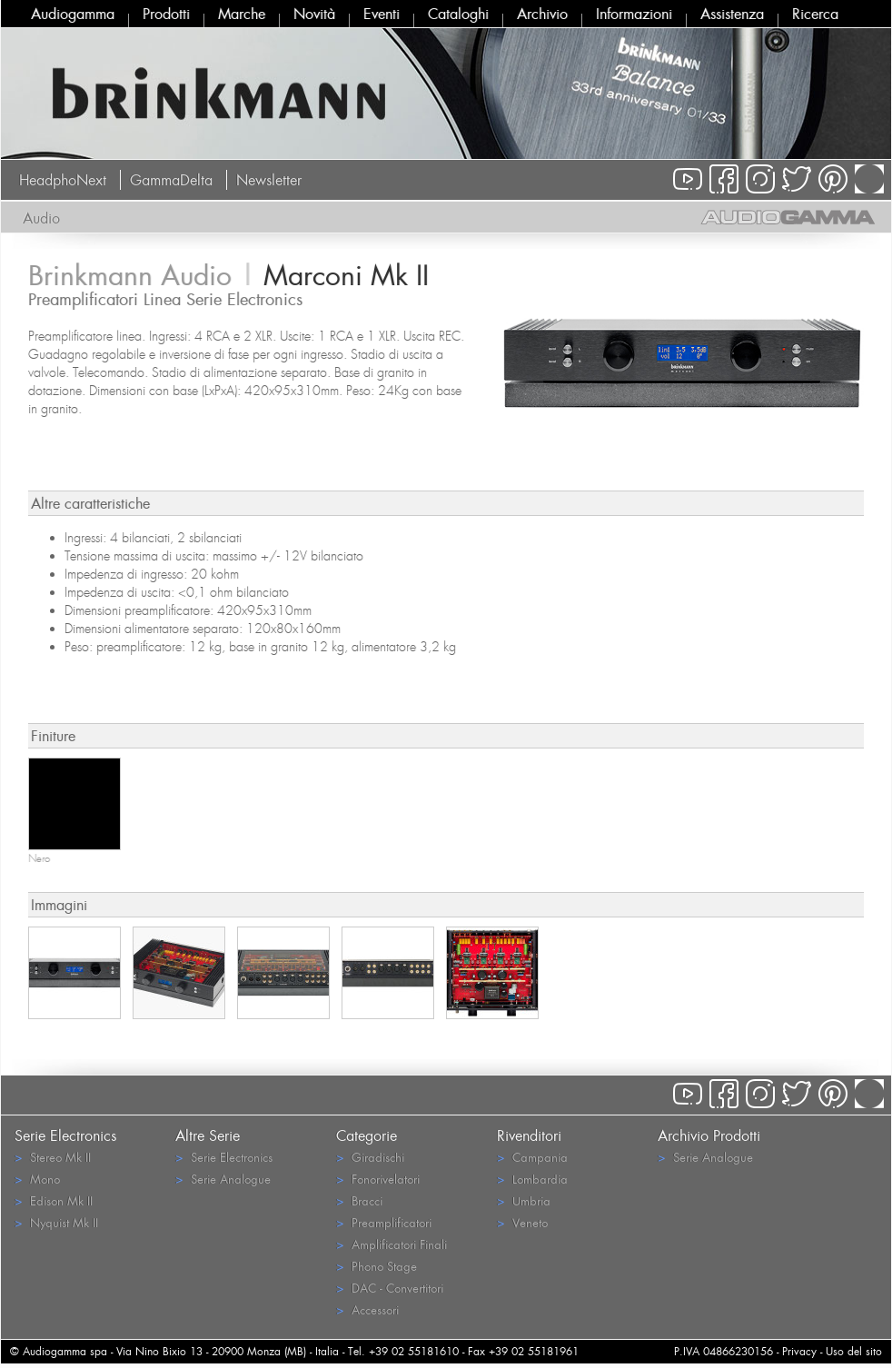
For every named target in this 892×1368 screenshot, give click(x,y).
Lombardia (532, 1178)
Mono (37, 1178)
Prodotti (166, 14)
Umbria (523, 1200)
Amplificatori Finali (391, 1244)
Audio (41, 218)
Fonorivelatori (378, 1178)
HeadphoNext (62, 180)
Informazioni (634, 14)
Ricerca (815, 14)
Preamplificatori (383, 1222)
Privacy (799, 1351)
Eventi (381, 14)
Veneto (522, 1222)
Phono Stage (376, 1265)
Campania (532, 1156)
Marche (241, 14)
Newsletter (269, 180)
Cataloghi (458, 14)
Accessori (367, 1309)
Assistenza (732, 14)
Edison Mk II (54, 1200)
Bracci (359, 1200)
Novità (314, 14)
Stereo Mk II (53, 1156)
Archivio (542, 14)
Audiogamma (72, 14)
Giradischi (370, 1156)
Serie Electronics (224, 1156)
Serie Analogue (223, 1178)
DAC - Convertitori (389, 1287)
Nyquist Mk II (56, 1222)
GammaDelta (171, 180)
